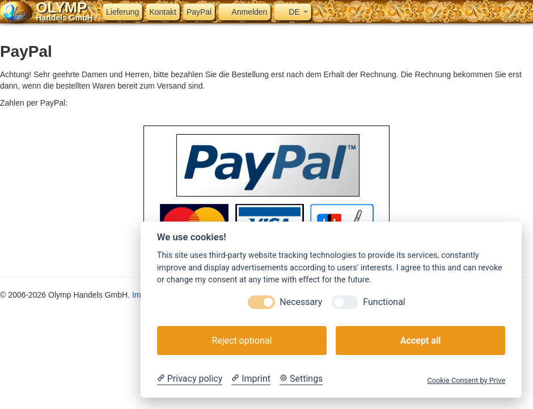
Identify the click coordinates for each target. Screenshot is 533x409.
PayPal (199, 11)
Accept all (420, 340)
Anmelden (244, 11)
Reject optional (241, 340)
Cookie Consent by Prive (466, 380)
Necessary (301, 302)
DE (292, 11)
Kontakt (162, 11)
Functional (384, 302)
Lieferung (122, 11)
